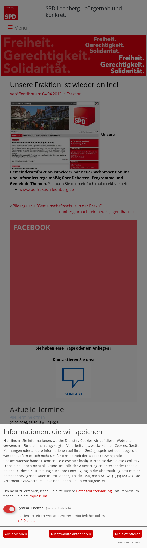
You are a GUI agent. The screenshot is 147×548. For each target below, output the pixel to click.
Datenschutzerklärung (94, 491)
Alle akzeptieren (128, 534)
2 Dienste (26, 520)
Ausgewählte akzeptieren (71, 534)
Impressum (38, 496)
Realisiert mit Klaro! (130, 542)
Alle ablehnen (16, 534)
